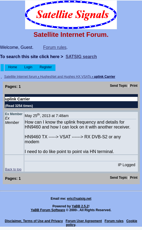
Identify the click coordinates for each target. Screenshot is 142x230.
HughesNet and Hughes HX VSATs (65, 77)
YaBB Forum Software (48, 210)
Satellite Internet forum (20, 77)
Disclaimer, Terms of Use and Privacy (34, 221)
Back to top (13, 169)
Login (28, 67)
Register (45, 67)
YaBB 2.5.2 (80, 206)
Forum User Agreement (84, 221)
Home (13, 67)
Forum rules (54, 47)
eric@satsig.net (79, 199)
